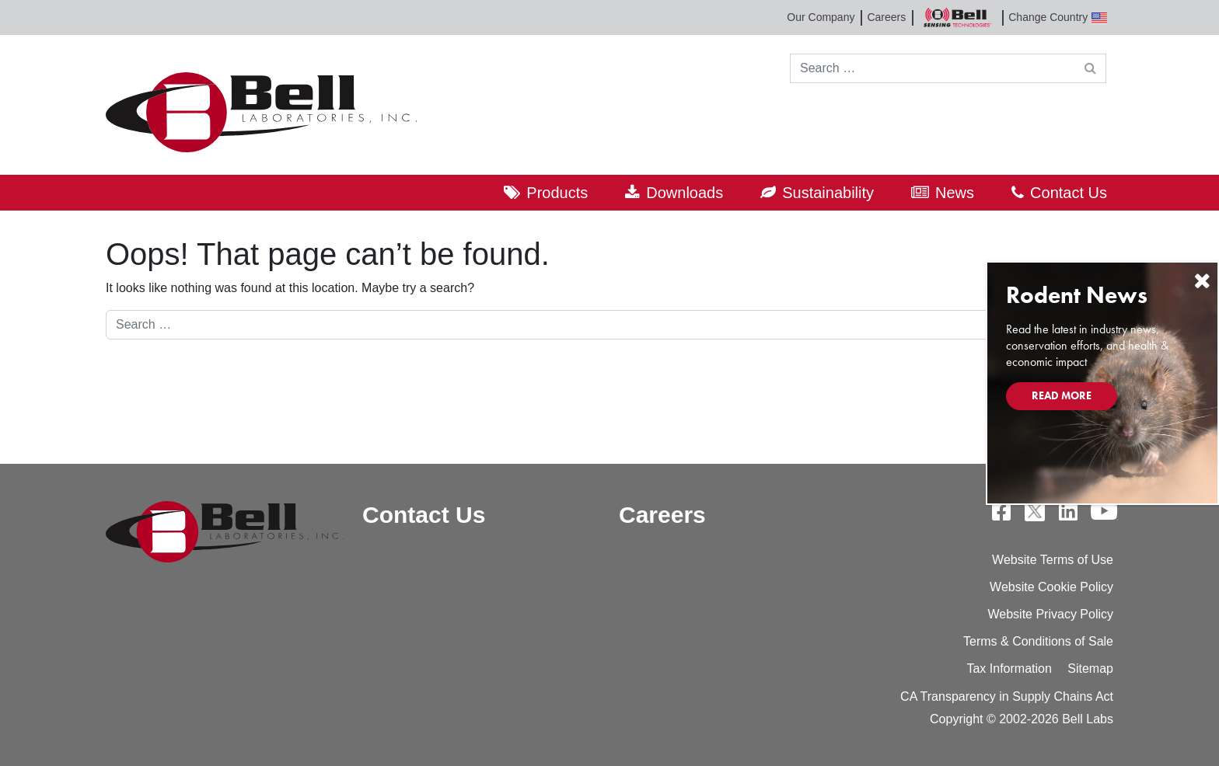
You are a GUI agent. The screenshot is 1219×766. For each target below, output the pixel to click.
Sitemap (1090, 668)
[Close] (1201, 281)
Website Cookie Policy (1051, 587)
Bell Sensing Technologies (957, 17)
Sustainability (828, 192)
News (954, 192)
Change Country (1057, 17)
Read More (1062, 395)
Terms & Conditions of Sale (1038, 641)
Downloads (684, 192)
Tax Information (1008, 668)
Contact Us (1068, 192)
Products (557, 192)
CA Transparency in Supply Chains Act (1006, 696)
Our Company (820, 17)
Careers (886, 17)
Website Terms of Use (1052, 559)
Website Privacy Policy (1050, 614)
